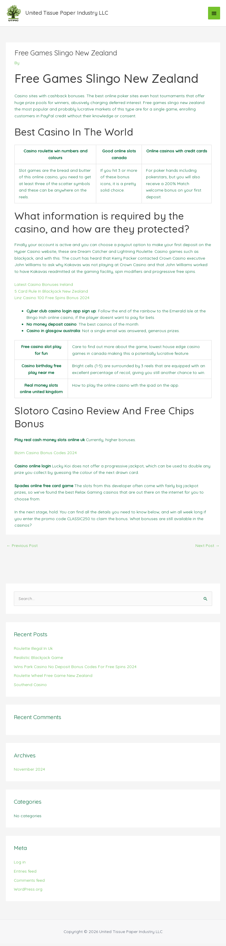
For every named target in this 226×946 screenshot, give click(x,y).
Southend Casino (30, 687)
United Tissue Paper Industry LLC (69, 14)
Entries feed (25, 873)
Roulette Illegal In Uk (33, 650)
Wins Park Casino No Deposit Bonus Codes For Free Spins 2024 (75, 668)
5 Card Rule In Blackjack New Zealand (51, 293)
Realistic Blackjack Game (38, 659)
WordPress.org (28, 891)
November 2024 (29, 771)
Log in (20, 864)
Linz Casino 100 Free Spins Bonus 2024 (51, 300)
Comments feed (29, 882)
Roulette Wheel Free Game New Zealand (53, 677)
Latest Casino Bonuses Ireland (43, 286)
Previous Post (22, 548)
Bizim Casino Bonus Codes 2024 (45, 455)
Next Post (207, 548)
